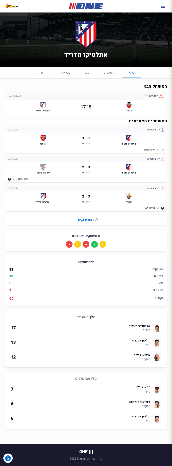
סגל (87, 72)
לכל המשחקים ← (86, 219)
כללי (131, 74)
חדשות (42, 72)
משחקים (109, 72)
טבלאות (65, 72)
